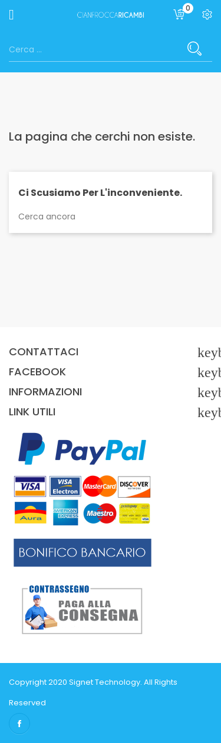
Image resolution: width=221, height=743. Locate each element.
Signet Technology (104, 682)
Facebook (19, 723)
